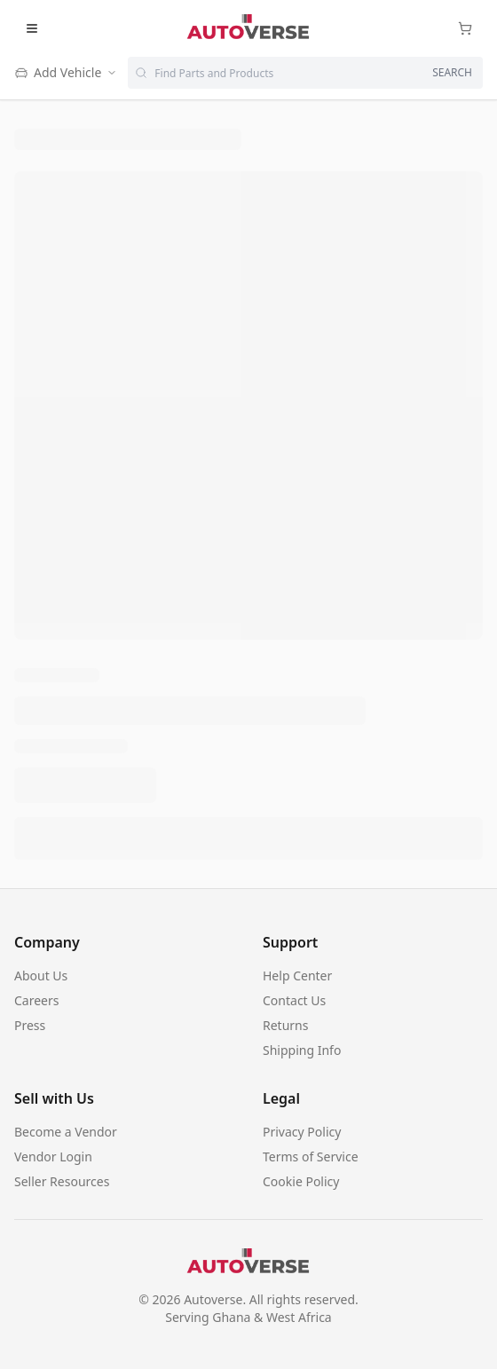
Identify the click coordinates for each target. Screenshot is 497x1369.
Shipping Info (302, 1050)
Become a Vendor (65, 1131)
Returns (285, 1025)
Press (29, 1025)
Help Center (297, 975)
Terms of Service (311, 1156)
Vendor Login (53, 1156)
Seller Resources (61, 1181)
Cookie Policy (301, 1181)
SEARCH (452, 72)
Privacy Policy (302, 1131)
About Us (40, 975)
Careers (36, 1000)
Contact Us (294, 1000)
